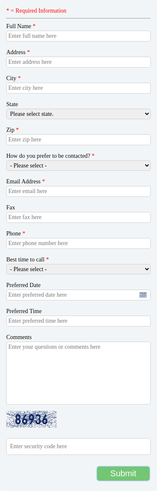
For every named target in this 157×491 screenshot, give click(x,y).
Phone (16, 233)
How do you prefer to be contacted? (50, 156)
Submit (123, 473)
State (12, 104)
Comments (19, 337)
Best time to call (27, 259)
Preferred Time (23, 311)
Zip (12, 130)
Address (18, 52)
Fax (10, 207)
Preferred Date (23, 285)
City (13, 78)
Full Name (21, 26)
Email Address (25, 181)
